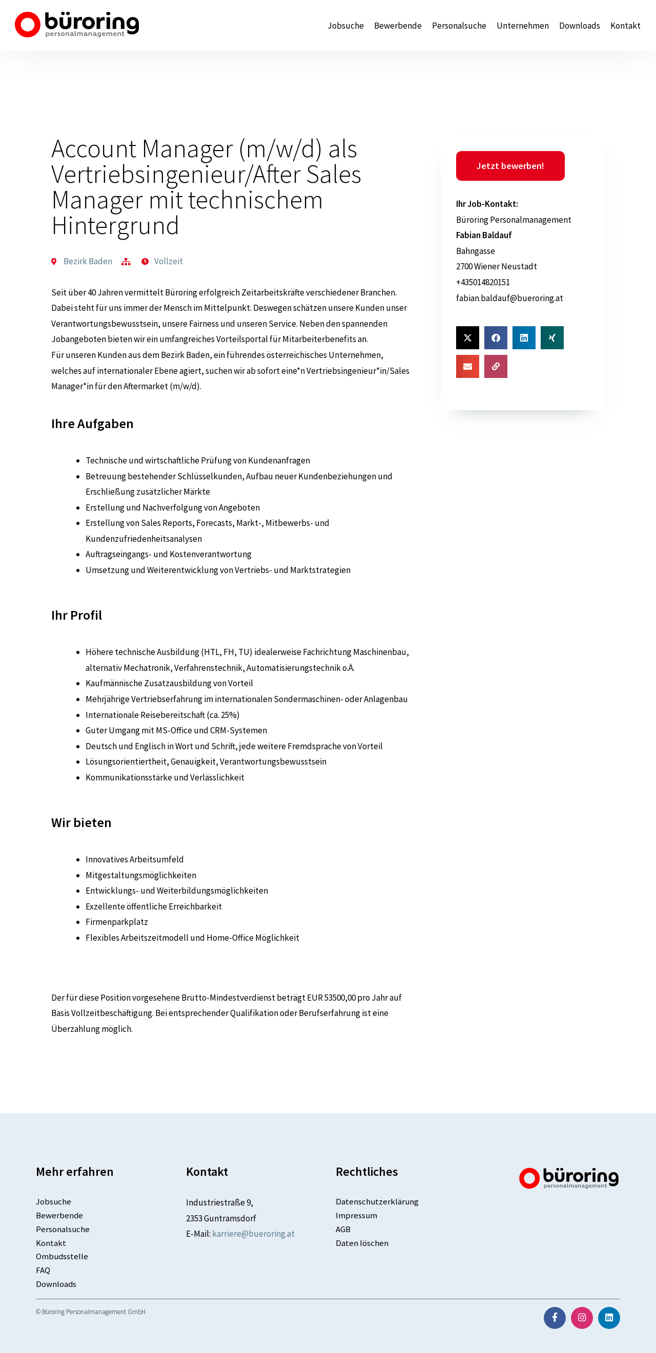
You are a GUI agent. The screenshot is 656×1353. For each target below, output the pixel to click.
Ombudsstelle (62, 1256)
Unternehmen (523, 26)
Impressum (357, 1215)
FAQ (43, 1270)
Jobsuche (345, 26)
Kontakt (625, 26)
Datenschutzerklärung (378, 1201)
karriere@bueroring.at (253, 1233)
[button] (467, 337)
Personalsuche (459, 26)
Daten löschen (362, 1243)
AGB (343, 1229)
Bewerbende (398, 26)
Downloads (579, 26)
